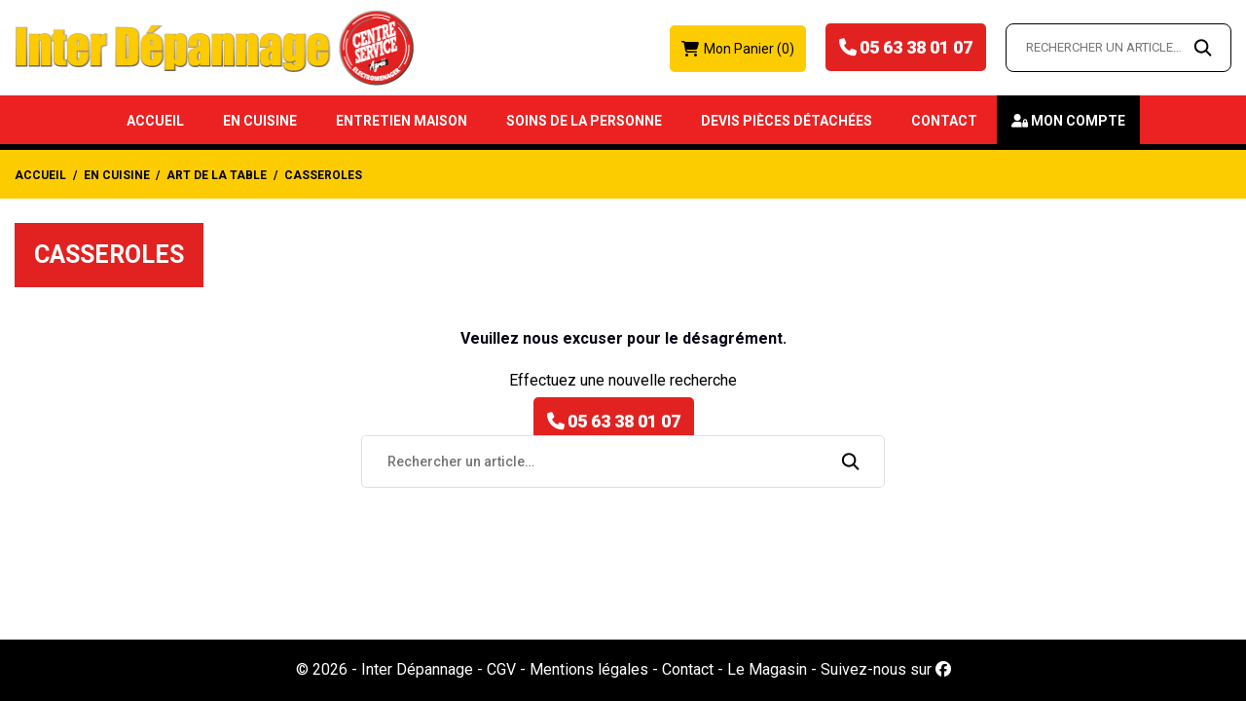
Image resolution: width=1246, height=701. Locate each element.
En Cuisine (260, 121)
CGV (501, 669)
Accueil (155, 121)
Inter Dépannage (417, 669)
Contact (944, 121)
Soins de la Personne (584, 121)
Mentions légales (589, 669)
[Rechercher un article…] (1118, 47)
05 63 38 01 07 (916, 47)
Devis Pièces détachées (786, 121)
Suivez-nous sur (886, 669)
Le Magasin (767, 669)
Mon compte (1078, 121)
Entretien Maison (401, 121)
